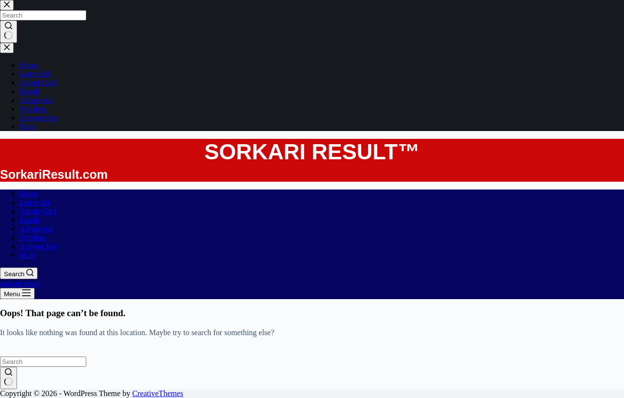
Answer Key (39, 246)
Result (29, 220)
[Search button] (8, 378)
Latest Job (35, 202)
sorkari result (20, 283)
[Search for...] (43, 362)
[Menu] (17, 293)
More (28, 255)
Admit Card (38, 211)
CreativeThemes (157, 393)
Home (29, 194)
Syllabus (33, 237)
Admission (36, 229)
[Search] (19, 273)
